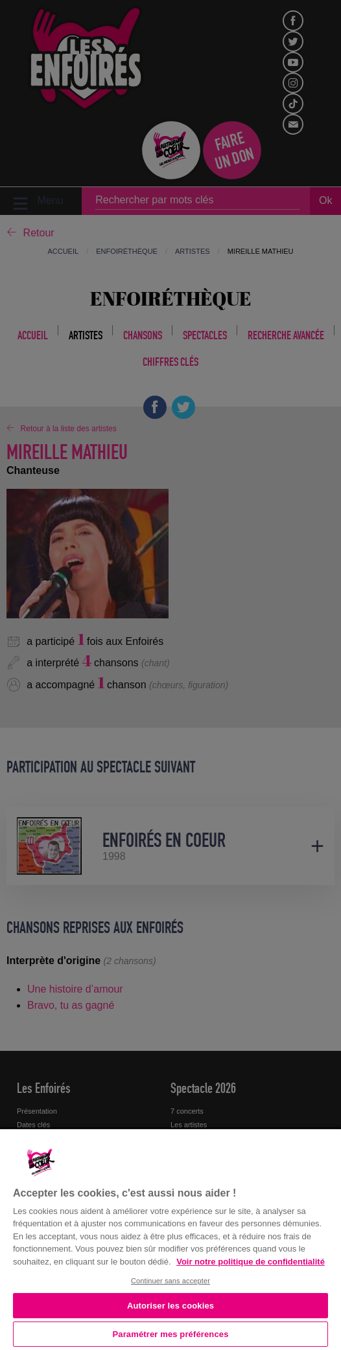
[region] (170, 1238)
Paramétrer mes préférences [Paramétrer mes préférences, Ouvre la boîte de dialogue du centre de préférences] (171, 1334)
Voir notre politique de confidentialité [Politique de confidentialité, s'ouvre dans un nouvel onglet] (250, 1261)
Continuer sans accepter (170, 1281)
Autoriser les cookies (170, 1306)
